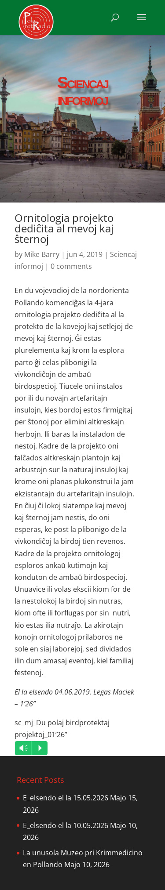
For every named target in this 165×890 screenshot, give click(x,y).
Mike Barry (41, 254)
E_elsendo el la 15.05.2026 (65, 798)
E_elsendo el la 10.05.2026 (65, 825)
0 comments (71, 266)
